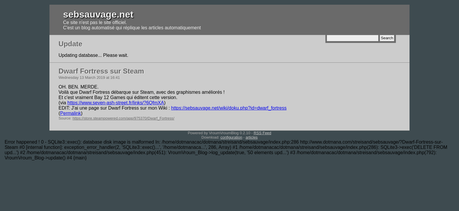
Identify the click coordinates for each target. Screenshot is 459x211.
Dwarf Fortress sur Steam (101, 71)
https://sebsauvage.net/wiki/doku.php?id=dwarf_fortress (229, 108)
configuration (231, 137)
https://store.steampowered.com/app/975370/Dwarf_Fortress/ (123, 118)
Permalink (70, 113)
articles (252, 137)
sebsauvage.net (98, 14)
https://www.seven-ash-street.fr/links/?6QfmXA (115, 102)
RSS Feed (262, 133)
